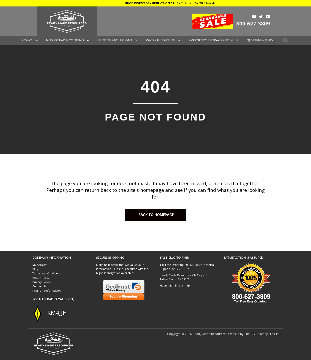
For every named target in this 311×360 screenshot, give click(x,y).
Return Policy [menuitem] (40, 278)
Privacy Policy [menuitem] (41, 282)
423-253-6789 (180, 269)
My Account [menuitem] (39, 265)
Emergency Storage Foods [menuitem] (211, 40)
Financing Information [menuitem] (46, 291)
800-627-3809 (253, 23)
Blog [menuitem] (35, 269)
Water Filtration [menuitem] (160, 40)
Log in (274, 334)
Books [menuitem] (27, 40)
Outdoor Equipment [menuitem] (114, 40)
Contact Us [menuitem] (39, 286)
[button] (37, 40)
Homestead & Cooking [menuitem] (65, 40)
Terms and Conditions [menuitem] (46, 273)
